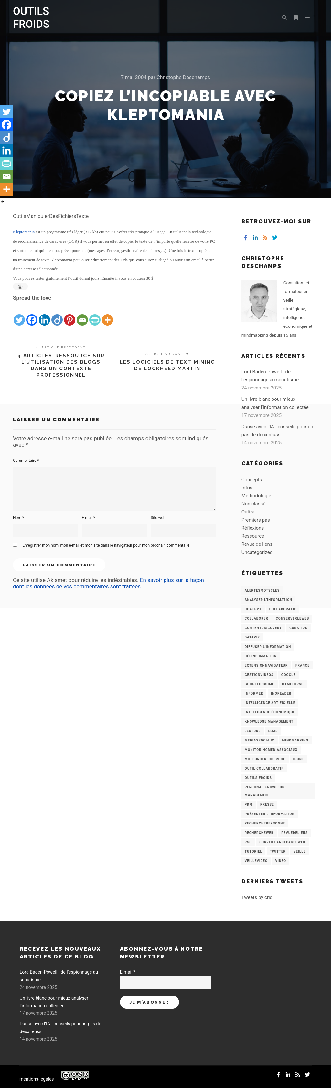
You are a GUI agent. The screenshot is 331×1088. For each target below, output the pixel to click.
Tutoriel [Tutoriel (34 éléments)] (253, 851)
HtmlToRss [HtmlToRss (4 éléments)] (293, 684)
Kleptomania (24, 231)
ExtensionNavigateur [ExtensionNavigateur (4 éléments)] (266, 665)
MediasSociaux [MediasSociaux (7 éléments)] (259, 740)
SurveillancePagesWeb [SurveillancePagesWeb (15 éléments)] (282, 842)
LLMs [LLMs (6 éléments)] (273, 731)
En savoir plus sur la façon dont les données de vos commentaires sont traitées (108, 583)
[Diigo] (57, 315)
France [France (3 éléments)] (302, 665)
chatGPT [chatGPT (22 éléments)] (253, 609)
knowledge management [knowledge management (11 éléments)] (269, 721)
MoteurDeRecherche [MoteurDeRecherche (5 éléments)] (265, 759)
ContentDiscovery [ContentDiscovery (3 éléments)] (263, 628)
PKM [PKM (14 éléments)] (249, 804)
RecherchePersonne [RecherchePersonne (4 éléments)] (265, 823)
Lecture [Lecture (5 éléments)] (253, 731)
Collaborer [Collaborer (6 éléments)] (256, 618)
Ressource (252, 536)
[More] (107, 315)
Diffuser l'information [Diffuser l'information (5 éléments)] (268, 646)
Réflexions (252, 528)
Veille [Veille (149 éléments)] (300, 851)
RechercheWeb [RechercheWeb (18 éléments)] (259, 832)
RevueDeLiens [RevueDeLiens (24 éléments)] (294, 832)
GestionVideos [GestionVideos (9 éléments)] (259, 675)
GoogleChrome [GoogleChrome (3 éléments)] (259, 684)
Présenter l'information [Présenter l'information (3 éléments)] (270, 814)
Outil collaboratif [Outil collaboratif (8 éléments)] (264, 768)
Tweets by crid (256, 897)
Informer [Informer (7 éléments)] (254, 693)
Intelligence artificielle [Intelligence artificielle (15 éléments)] (270, 703)
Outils (247, 512)
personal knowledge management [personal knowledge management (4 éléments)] (266, 791)
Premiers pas (255, 520)
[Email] (82, 315)
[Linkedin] (44, 315)
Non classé (253, 504)
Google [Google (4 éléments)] (288, 675)
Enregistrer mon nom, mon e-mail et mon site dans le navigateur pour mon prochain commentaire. (106, 545)
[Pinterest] (69, 315)
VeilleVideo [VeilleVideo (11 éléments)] (256, 861)
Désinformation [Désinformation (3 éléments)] (261, 656)
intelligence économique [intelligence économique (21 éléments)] (270, 712)
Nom (18, 517)
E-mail (88, 517)
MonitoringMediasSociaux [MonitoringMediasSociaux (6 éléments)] (271, 749)
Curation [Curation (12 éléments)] (298, 628)
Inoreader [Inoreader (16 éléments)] (281, 693)
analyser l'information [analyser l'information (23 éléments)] (268, 600)
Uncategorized (256, 552)
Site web (158, 517)
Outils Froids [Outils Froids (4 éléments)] (258, 778)
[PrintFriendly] (95, 315)
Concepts (251, 479)
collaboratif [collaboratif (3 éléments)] (282, 609)
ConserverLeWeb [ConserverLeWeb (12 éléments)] (292, 618)
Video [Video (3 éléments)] (280, 861)
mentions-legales (36, 1079)
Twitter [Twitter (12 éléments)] (278, 851)
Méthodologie (256, 496)
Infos (246, 488)
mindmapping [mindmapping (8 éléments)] (295, 740)
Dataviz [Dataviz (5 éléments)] (252, 637)
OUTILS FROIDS (31, 17)
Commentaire (26, 460)
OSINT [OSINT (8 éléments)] (298, 759)
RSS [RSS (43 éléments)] (248, 842)
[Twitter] (19, 315)
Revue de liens (256, 544)
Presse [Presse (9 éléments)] (267, 804)
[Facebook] (31, 315)
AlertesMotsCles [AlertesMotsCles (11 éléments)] (262, 590)
